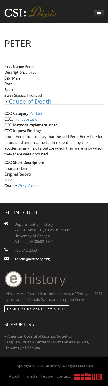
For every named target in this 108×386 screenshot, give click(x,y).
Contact (63, 376)
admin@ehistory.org (32, 259)
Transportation (27, 119)
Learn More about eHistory (36, 308)
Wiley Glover (28, 185)
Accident (37, 113)
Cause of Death (30, 101)
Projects (30, 376)
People (47, 376)
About (14, 376)
